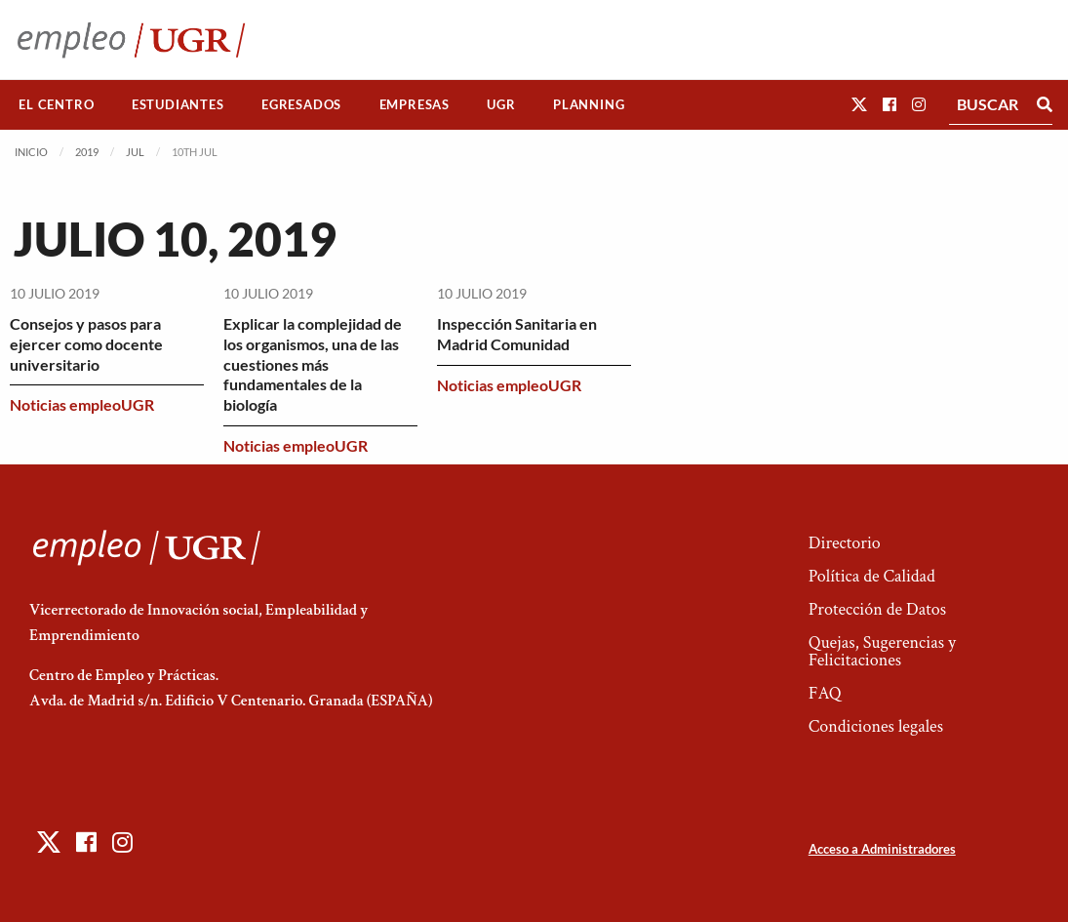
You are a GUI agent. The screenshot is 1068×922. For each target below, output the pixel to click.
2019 (87, 151)
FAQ (825, 693)
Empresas (414, 104)
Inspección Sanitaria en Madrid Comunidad (517, 333)
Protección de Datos (877, 609)
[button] (859, 104)
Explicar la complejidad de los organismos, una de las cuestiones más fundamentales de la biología (312, 364)
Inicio (31, 151)
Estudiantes (178, 104)
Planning (588, 104)
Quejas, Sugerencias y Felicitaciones (882, 651)
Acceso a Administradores (882, 849)
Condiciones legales (876, 726)
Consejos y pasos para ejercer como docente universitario (86, 344)
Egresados (301, 104)
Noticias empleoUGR (82, 404)
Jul (135, 151)
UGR (501, 104)
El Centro (56, 104)
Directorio (845, 543)
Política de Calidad (872, 576)
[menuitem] (56, 105)
